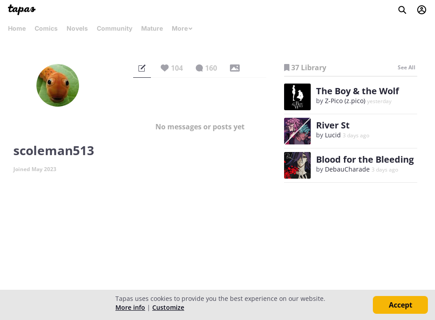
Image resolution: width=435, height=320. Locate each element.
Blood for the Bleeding (365, 159)
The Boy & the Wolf (357, 91)
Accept (400, 305)
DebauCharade (347, 169)
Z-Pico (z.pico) (345, 100)
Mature (152, 28)
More (182, 28)
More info (130, 307)
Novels (77, 28)
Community (114, 28)
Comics (46, 28)
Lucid (333, 135)
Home (17, 28)
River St (333, 125)
